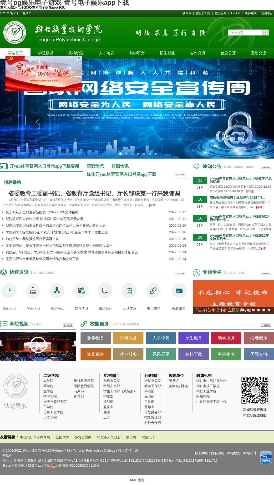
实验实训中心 (179, 386)
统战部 (108, 402)
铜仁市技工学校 (208, 386)
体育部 (79, 396)
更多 (180, 174)
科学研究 (137, 53)
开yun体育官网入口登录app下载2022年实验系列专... (239, 237)
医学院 (48, 391)
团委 (106, 412)
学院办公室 (152, 381)
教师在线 (251, 13)
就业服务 (128, 354)
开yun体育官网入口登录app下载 (26, 465)
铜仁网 (131, 437)
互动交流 (258, 53)
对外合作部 (152, 423)
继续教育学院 (84, 381)
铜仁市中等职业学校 (211, 381)
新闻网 (187, 13)
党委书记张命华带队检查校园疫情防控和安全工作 (42, 259)
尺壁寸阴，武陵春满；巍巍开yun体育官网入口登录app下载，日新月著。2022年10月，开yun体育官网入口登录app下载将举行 (240, 229)
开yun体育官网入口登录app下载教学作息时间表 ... (241, 180)
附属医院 (203, 396)
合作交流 (197, 53)
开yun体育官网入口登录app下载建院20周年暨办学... (239, 218)
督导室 (149, 407)
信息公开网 (203, 13)
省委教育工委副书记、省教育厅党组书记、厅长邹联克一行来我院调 (94, 193)
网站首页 (15, 53)
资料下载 (193, 354)
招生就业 (167, 53)
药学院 (48, 386)
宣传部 (108, 396)
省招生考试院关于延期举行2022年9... (237, 197)
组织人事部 (111, 386)
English (235, 13)
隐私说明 (217, 453)
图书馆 (174, 381)
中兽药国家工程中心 (211, 402)
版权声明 (201, 453)
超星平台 (267, 13)
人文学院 (50, 417)
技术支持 (125, 450)
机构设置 (76, 53)
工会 (106, 417)
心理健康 (259, 337)
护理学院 (50, 396)
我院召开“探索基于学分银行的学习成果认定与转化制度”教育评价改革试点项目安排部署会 (72, 252)
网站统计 (250, 453)
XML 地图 (137, 480)
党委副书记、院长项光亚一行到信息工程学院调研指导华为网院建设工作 (59, 245)
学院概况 (45, 53)
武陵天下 (148, 437)
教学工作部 (152, 386)
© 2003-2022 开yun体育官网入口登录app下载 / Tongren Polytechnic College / (60, 450)
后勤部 (149, 402)
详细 (153, 205)
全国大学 (62, 437)
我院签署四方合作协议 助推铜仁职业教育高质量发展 (44, 219)
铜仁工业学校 (206, 391)
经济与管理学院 (55, 402)
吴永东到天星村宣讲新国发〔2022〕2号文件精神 (42, 212)
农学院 (48, 381)
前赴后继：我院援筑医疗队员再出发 (32, 239)
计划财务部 (152, 412)
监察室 (108, 407)
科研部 (149, 391)
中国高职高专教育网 (35, 437)
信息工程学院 (53, 412)
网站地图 (234, 453)
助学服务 (226, 337)
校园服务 (220, 13)
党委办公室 (111, 381)
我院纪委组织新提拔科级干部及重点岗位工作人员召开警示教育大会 (56, 225)
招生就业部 (152, 417)
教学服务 (95, 337)
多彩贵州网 (83, 437)
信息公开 (228, 53)
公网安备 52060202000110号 (77, 465)
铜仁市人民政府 (109, 437)
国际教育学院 (84, 386)
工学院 (48, 407)
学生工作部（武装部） (120, 391)
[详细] (250, 191)
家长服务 (95, 354)
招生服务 (193, 337)
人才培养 (106, 53)
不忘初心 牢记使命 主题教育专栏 (223, 310)
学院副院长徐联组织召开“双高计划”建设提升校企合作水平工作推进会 (57, 232)
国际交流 (259, 354)
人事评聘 (161, 337)
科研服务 (128, 337)
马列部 (79, 391)
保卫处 (149, 396)
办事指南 (226, 354)
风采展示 (161, 354)
